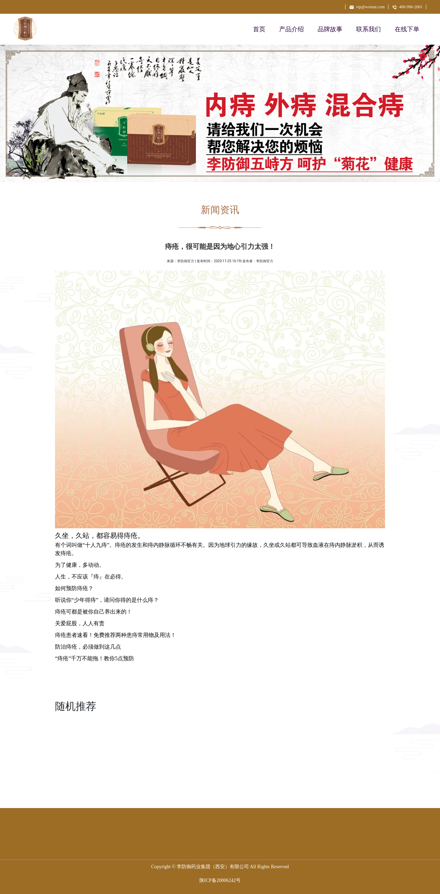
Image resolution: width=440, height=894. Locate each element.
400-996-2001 (407, 6)
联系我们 (368, 29)
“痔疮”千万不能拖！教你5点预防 (94, 658)
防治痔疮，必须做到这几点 (88, 647)
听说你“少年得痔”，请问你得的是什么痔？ (107, 600)
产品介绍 (291, 29)
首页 (259, 29)
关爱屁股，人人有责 (79, 623)
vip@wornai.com (367, 6)
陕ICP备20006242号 (220, 880)
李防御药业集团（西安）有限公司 (213, 866)
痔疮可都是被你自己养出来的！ (93, 612)
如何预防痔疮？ (74, 588)
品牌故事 (330, 29)
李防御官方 (185, 261)
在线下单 (407, 29)
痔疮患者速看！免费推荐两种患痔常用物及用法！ (115, 635)
